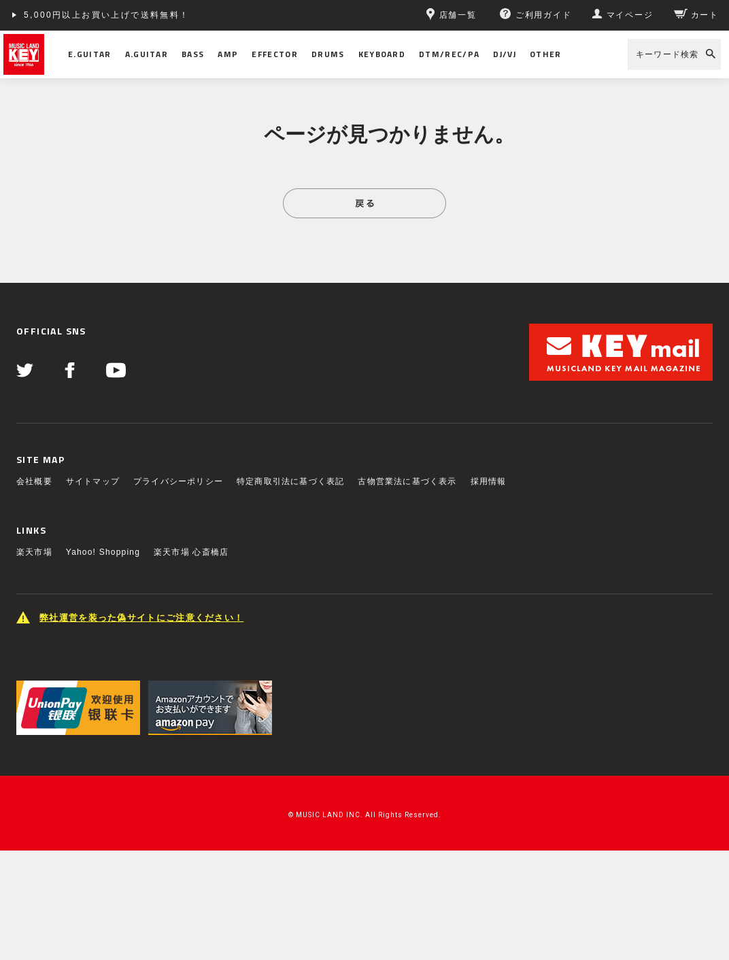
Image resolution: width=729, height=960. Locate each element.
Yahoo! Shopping (103, 552)
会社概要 (34, 481)
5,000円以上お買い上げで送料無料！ (107, 15)
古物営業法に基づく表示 (407, 481)
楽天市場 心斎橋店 (191, 552)
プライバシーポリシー (178, 481)
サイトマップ (93, 481)
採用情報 (489, 481)
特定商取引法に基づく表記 (290, 481)
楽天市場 (34, 552)
